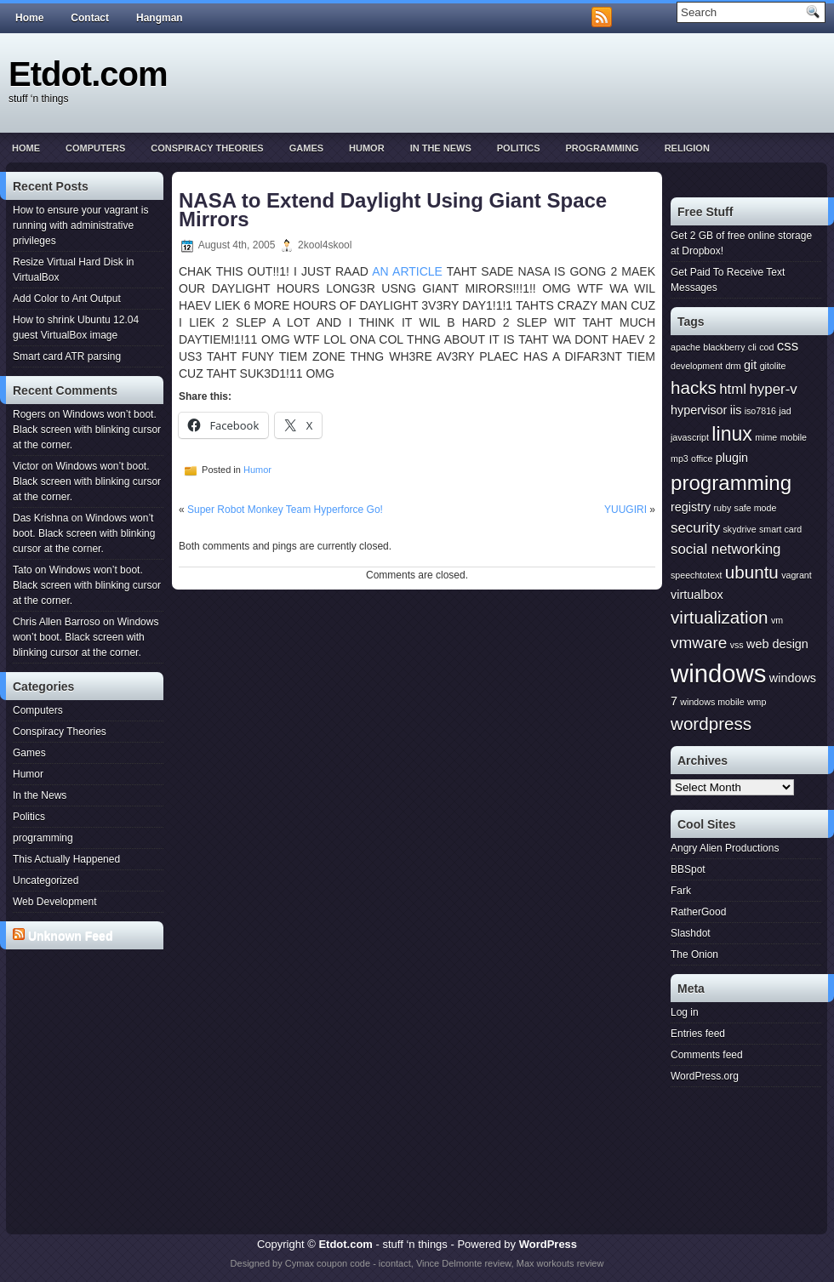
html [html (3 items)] (732, 389)
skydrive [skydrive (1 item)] (739, 529)
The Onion (694, 954)
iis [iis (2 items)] (736, 410)
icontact (395, 1263)
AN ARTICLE (407, 271)
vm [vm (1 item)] (777, 620)
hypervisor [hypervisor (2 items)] (699, 410)
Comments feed (707, 1055)
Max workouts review (560, 1263)
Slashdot (691, 933)
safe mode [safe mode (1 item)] (755, 508)
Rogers (29, 414)
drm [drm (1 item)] (732, 366)
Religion (687, 148)
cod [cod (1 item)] (766, 347)
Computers (95, 148)
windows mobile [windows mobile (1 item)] (712, 702)
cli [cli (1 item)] (752, 347)
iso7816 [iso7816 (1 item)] (760, 411)
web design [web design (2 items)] (777, 644)
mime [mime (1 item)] (766, 437)
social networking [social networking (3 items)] (725, 549)
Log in (685, 1012)
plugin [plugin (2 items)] (732, 457)
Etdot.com (88, 74)
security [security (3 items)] (695, 528)
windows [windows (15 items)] (718, 673)
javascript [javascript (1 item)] (690, 437)
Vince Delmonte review (463, 1263)
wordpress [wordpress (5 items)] (711, 723)
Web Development (55, 902)
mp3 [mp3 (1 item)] (679, 458)
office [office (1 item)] (701, 458)
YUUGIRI (625, 510)
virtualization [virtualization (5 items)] (719, 617)
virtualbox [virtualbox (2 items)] (697, 594)
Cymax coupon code (327, 1263)
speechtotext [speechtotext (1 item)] (696, 575)
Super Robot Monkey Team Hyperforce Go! (285, 510)
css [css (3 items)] (787, 346)
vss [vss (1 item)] (737, 645)
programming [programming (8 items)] (731, 482)
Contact (90, 18)
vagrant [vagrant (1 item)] (796, 575)
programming (601, 148)
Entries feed (698, 1034)
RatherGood (698, 912)
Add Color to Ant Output (67, 299)
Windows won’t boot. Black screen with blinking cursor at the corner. (87, 429)
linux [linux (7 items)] (731, 434)
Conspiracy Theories (207, 148)
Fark (681, 891)
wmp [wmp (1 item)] (757, 702)
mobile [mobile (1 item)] (793, 437)
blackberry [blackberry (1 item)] (724, 347)
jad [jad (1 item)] (785, 411)
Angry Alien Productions (725, 848)
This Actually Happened (66, 859)
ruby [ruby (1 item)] (723, 508)
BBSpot (688, 869)
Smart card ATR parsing (67, 356)
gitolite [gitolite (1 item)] (773, 366)
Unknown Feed (70, 936)
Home (29, 18)
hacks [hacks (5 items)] (694, 387)
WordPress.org (705, 1076)
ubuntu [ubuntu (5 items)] (752, 572)
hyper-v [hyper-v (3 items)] (773, 389)
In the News (440, 148)
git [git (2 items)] (750, 365)
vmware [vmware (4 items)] (699, 643)
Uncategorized (45, 880)
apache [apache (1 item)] (685, 347)
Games (306, 148)
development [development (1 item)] (697, 366)
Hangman (159, 18)
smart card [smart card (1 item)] (780, 529)
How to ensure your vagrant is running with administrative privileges (80, 225)
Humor (367, 148)
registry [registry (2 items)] (691, 507)
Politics (518, 148)
